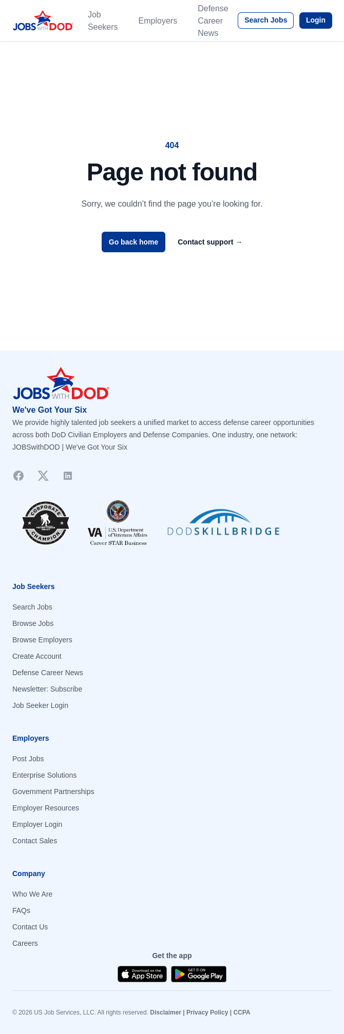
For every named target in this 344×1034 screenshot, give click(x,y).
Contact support (210, 242)
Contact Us (30, 927)
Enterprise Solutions (44, 775)
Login (316, 20)
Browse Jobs (32, 623)
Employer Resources (45, 808)
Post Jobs (28, 759)
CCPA (241, 1012)
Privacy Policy (207, 1012)
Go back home (133, 242)
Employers (158, 20)
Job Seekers (103, 20)
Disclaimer (165, 1012)
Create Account (37, 656)
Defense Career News (213, 20)
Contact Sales (34, 841)
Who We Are (32, 894)
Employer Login (37, 824)
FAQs (21, 910)
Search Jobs (265, 20)
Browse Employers (42, 640)
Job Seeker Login (40, 705)
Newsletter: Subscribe (47, 689)
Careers (25, 943)
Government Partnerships (53, 791)
